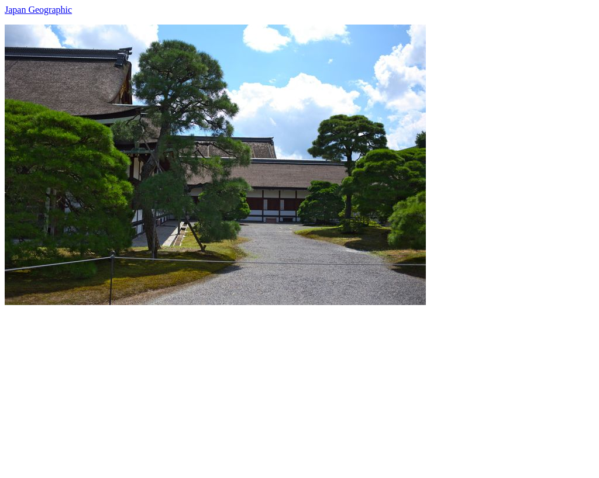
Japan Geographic (38, 10)
